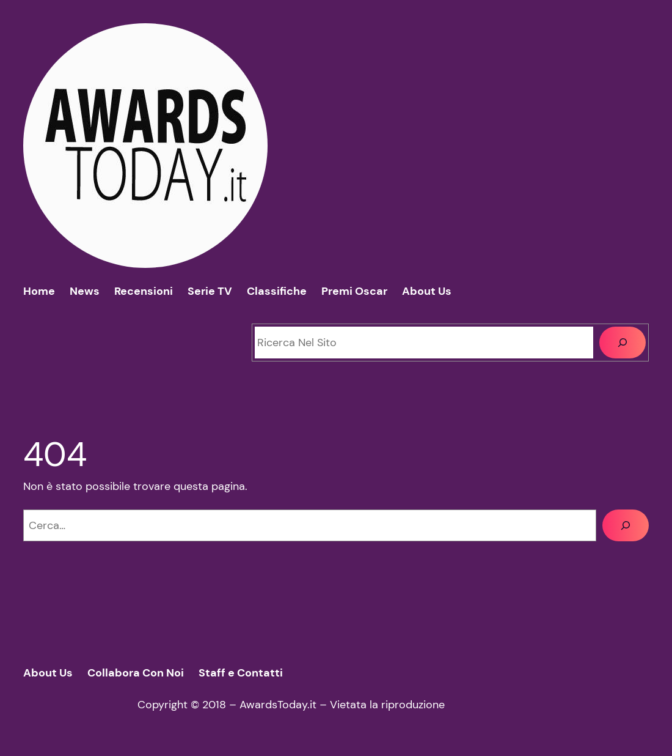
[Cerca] (622, 342)
